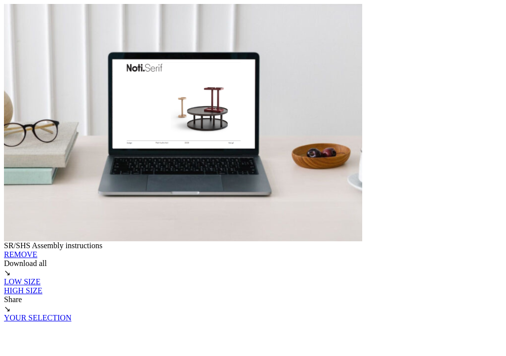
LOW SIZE (22, 281)
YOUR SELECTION (37, 317)
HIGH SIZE (23, 290)
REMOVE (21, 254)
